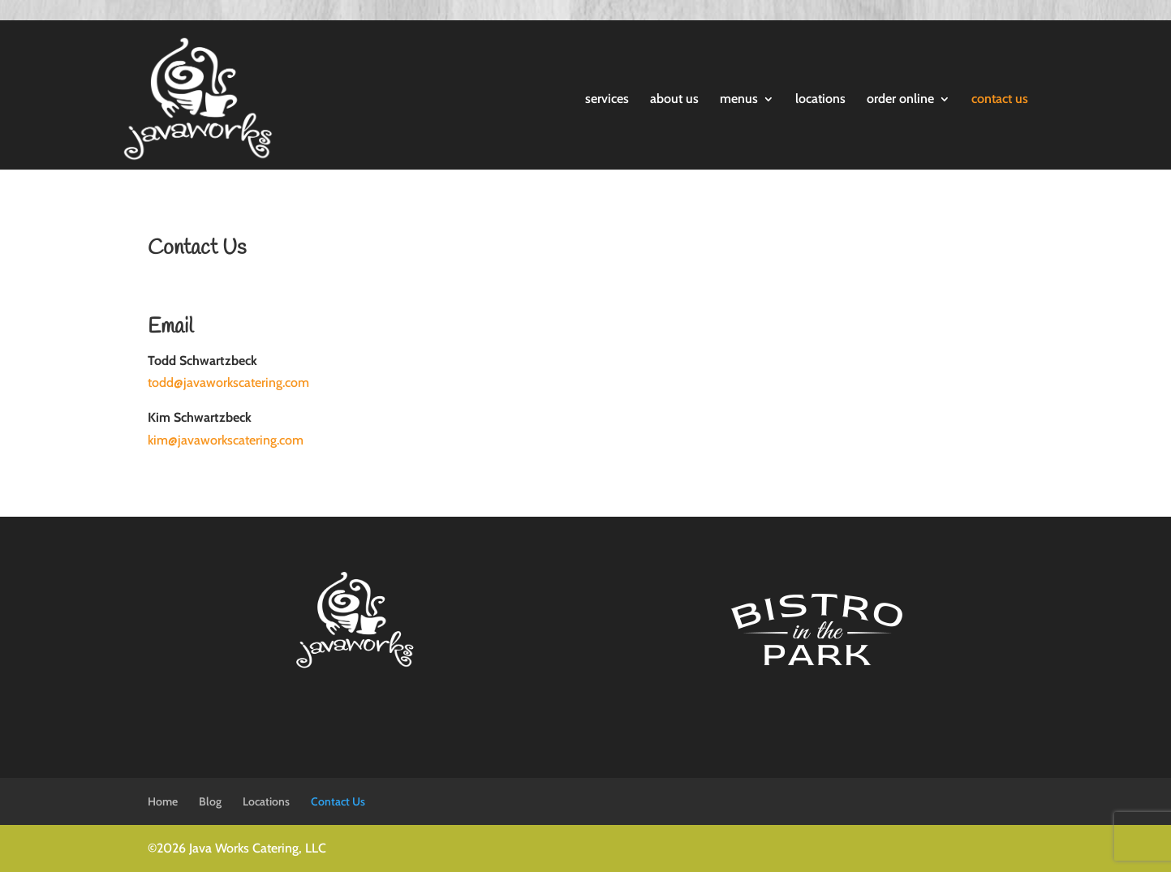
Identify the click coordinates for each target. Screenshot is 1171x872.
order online (900, 99)
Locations (266, 801)
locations (820, 99)
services (607, 99)
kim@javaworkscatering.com (226, 440)
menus (739, 99)
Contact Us (338, 801)
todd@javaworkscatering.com (228, 382)
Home (163, 801)
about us (674, 99)
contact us (999, 99)
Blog (210, 801)
